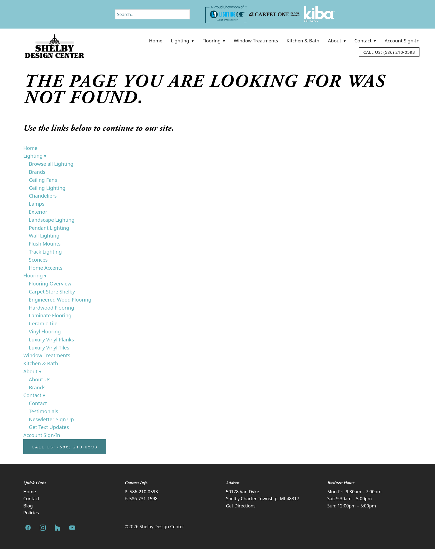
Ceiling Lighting (47, 188)
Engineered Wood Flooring (60, 299)
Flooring (213, 40)
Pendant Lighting (49, 227)
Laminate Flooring (50, 315)
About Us (39, 379)
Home (155, 40)
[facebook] (27, 527)
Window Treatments (256, 40)
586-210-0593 (144, 492)
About (337, 40)
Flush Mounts (44, 243)
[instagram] (42, 527)
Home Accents (45, 267)
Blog (28, 506)
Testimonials (43, 411)
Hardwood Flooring (51, 307)
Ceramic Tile (43, 323)
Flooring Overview (50, 283)
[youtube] (72, 527)
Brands (37, 171)
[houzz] (57, 527)
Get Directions (241, 506)
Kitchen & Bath (303, 40)
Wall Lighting (44, 235)
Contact (365, 40)
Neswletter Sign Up (51, 419)
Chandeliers (43, 195)
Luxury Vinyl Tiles (49, 347)
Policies (31, 513)
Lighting (182, 40)
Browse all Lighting (51, 163)
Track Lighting (45, 251)
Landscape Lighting (52, 219)
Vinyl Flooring (45, 331)
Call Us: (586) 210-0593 (389, 52)
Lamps (36, 203)
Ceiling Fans (43, 180)
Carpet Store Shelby (52, 291)
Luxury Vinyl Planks (51, 339)
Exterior (38, 211)
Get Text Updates (49, 427)
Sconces (38, 259)
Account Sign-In (402, 40)
